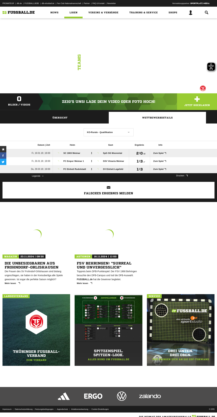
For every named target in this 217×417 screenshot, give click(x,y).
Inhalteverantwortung (79, 409)
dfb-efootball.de (48, 3)
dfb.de (19, 3)
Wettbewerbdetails (157, 117)
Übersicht (59, 117)
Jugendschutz (62, 409)
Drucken (182, 175)
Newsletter (111, 3)
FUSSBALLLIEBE (31, 3)
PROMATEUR (8, 3)
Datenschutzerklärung (23, 409)
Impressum (6, 409)
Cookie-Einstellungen (100, 409)
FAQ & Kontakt (98, 3)
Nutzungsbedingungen (44, 409)
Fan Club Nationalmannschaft (69, 3)
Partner (87, 3)
